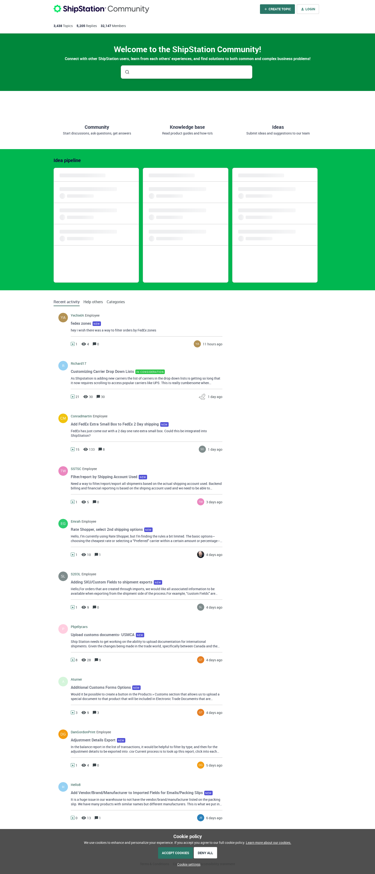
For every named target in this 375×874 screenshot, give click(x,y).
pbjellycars (79, 626)
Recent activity (67, 301)
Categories (116, 301)
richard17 (78, 363)
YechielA (77, 315)
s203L (76, 574)
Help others (93, 301)
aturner (76, 679)
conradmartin (81, 416)
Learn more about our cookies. (268, 842)
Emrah (76, 521)
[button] (187, 864)
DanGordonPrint (83, 732)
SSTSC (76, 469)
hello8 (76, 784)
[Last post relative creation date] (212, 344)
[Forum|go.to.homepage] (101, 9)
